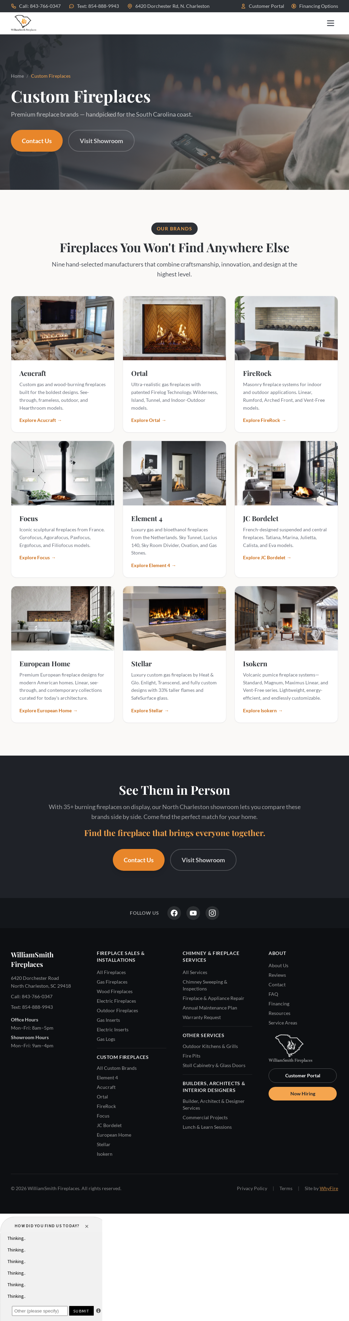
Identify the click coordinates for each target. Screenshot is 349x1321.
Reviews (277, 975)
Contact (277, 984)
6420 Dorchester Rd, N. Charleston (168, 6)
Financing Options (314, 6)
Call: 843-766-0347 (36, 6)
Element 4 (107, 1077)
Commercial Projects (205, 1117)
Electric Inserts (112, 1029)
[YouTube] (193, 913)
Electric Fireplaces (116, 1001)
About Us (278, 965)
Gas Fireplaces (112, 982)
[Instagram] (212, 913)
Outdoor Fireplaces (117, 1010)
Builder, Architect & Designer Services (214, 1104)
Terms (285, 1188)
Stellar (103, 1144)
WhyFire (329, 1188)
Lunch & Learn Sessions (207, 1127)
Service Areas (283, 1023)
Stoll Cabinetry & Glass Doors (214, 1065)
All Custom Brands (117, 1068)
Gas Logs (106, 1039)
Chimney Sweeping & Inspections (205, 985)
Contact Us (37, 141)
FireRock (106, 1106)
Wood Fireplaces (115, 991)
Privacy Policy (252, 1188)
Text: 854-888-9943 (94, 6)
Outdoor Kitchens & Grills (210, 1046)
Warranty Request (202, 1017)
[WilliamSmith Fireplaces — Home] (23, 23)
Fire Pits (191, 1056)
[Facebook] (174, 913)
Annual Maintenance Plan (210, 1008)
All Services (195, 972)
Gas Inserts (108, 1020)
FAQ (273, 994)
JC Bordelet (109, 1125)
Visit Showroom (101, 141)
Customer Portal (262, 6)
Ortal (102, 1096)
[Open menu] (330, 23)
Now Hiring (302, 1093)
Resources (279, 1013)
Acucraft (106, 1087)
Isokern (104, 1154)
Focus (103, 1116)
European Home (114, 1135)
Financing (279, 1003)
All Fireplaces (111, 972)
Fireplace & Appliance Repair (213, 998)
